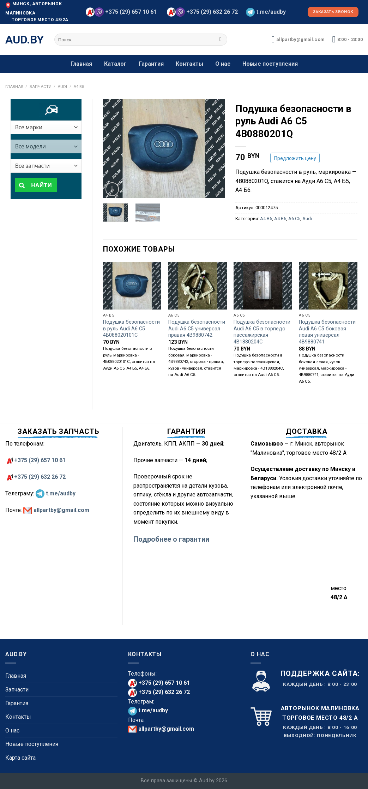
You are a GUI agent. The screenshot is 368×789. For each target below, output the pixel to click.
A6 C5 (294, 218)
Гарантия (151, 63)
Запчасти (41, 86)
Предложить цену (295, 158)
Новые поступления (270, 63)
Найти (40, 185)
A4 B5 (78, 86)
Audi (62, 86)
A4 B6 (280, 218)
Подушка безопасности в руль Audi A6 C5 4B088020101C (131, 328)
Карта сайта (20, 757)
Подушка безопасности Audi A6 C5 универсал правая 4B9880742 (196, 328)
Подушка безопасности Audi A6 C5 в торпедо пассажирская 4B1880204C (262, 332)
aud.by (24, 39)
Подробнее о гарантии (171, 539)
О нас (222, 63)
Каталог (115, 63)
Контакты (189, 63)
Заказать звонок (333, 11)
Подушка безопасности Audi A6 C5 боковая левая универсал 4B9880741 (327, 332)
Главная (81, 63)
